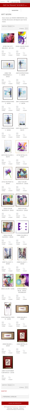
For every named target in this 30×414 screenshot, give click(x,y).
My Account (22, 408)
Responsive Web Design (11, 409)
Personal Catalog (4, 54)
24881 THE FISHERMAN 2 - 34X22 (7, 74)
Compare (10, 55)
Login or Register (25, 2)
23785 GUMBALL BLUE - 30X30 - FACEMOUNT (22, 290)
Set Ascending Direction (14, 26)
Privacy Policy (15, 408)
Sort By (4, 26)
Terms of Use (9, 408)
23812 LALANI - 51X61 (7, 288)
